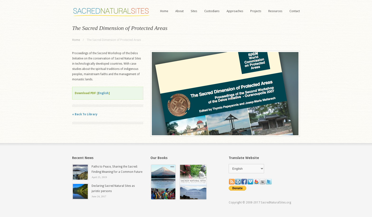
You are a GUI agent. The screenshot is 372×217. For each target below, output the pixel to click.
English (103, 93)
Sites (194, 11)
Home (164, 11)
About (179, 11)
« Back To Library (84, 114)
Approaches (235, 11)
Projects (255, 11)
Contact (294, 11)
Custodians (211, 11)
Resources (275, 11)
